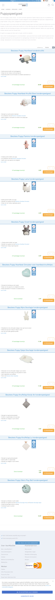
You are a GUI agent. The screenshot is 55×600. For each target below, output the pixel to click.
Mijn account (28, 549)
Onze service (4, 554)
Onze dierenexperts (6, 552)
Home (2, 9)
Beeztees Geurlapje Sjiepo (35, 502)
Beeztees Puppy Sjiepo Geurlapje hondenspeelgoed (27, 350)
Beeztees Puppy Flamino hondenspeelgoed (27, 136)
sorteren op (40, 47)
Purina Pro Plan (5, 574)
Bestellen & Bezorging (31, 554)
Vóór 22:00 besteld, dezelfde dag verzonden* (14, 535)
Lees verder (3, 76)
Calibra (3, 569)
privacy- (47, 585)
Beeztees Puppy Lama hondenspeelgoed (27, 179)
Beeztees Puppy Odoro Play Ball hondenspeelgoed (27, 480)
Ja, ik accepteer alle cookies (27, 592)
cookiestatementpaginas (7, 587)
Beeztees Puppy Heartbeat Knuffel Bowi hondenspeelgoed (27, 93)
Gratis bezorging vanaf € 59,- (10, 538)
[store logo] (23, 5)
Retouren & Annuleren (31, 557)
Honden (8, 9)
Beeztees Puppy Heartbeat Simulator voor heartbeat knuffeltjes (27, 264)
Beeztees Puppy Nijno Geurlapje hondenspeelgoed (27, 307)
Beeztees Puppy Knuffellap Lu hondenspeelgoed (27, 437)
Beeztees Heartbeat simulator (19, 116)
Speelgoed (14, 9)
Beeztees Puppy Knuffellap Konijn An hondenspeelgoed (28, 394)
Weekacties (4, 562)
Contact (3, 557)
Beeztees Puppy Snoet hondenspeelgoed (27, 222)
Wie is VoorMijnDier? (6, 549)
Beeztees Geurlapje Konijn (22, 502)
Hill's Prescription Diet (7, 572)
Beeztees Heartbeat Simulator (19, 158)
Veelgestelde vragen (30, 552)
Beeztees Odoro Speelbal (12, 376)
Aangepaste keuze (27, 596)
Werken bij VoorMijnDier (7, 559)
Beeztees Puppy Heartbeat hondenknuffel (27, 50)
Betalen (27, 559)
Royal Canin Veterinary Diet (8, 577)
